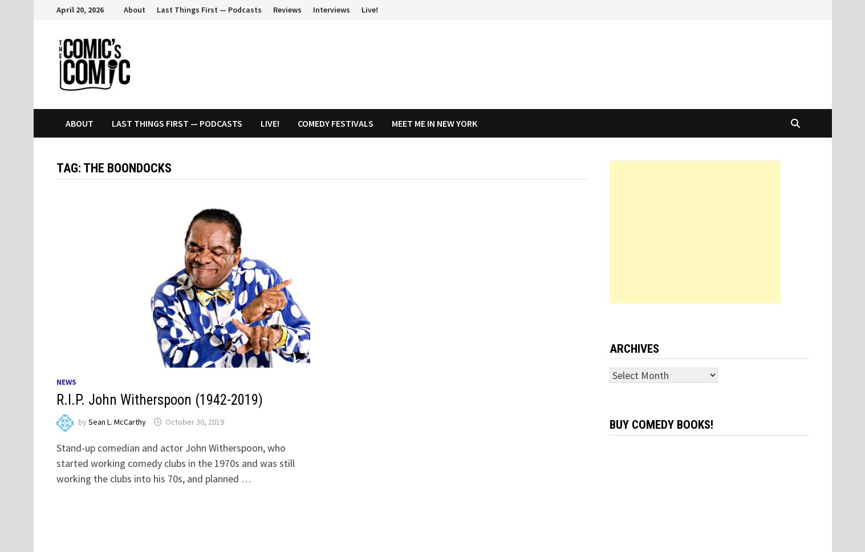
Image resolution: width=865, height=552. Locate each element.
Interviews (331, 10)
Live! (370, 10)
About (134, 10)
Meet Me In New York (434, 123)
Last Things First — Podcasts (209, 10)
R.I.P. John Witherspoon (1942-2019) (159, 400)
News (66, 382)
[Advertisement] (695, 231)
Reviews (287, 10)
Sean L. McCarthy (117, 422)
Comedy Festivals (335, 123)
